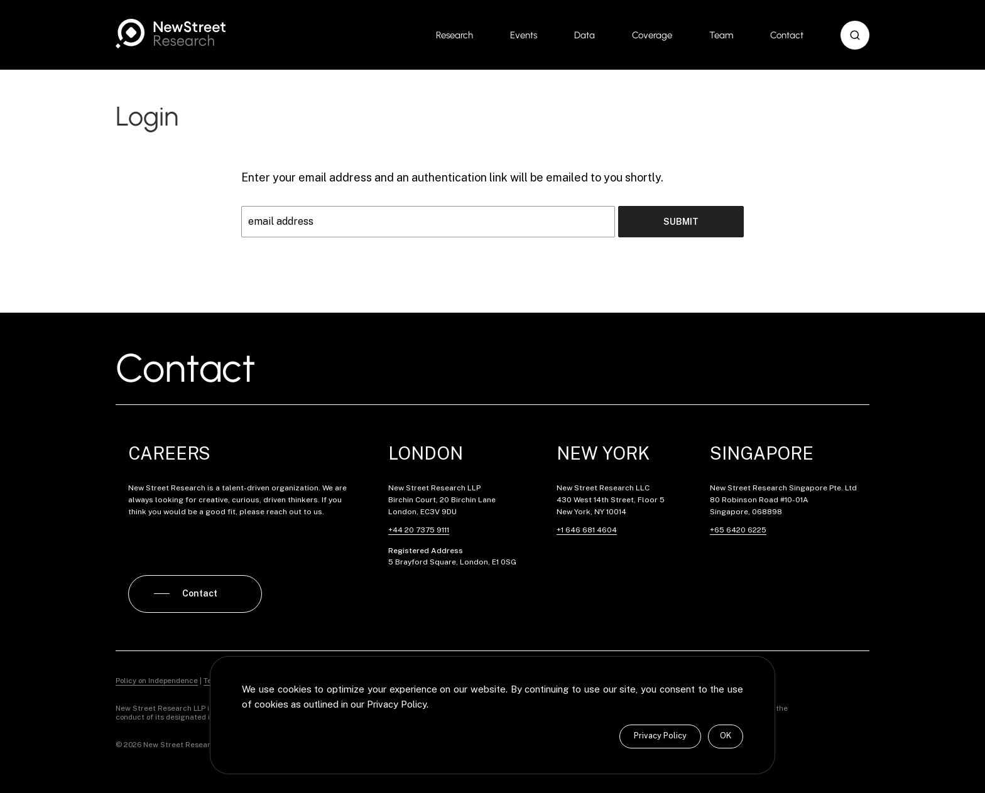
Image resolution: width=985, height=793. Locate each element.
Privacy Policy (660, 735)
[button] (855, 35)
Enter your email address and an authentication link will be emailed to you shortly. (452, 177)
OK (725, 735)
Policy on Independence (157, 680)
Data (584, 35)
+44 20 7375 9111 (418, 530)
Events (523, 35)
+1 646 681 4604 (587, 530)
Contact (786, 35)
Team (721, 35)
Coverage (652, 35)
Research (454, 35)
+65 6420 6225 (738, 530)
